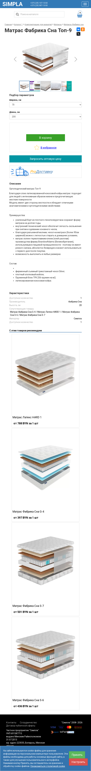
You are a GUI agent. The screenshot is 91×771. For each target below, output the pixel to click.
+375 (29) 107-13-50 (39, 3)
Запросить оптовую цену (45, 158)
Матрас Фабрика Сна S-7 (32, 315)
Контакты (11, 722)
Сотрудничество (28, 722)
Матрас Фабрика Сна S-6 (28, 700)
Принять (77, 754)
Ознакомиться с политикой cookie (47, 766)
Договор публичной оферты (20, 725)
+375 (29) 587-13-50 (39, 5)
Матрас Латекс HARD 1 (49, 312)
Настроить (78, 762)
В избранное (49, 147)
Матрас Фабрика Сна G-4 (23, 312)
